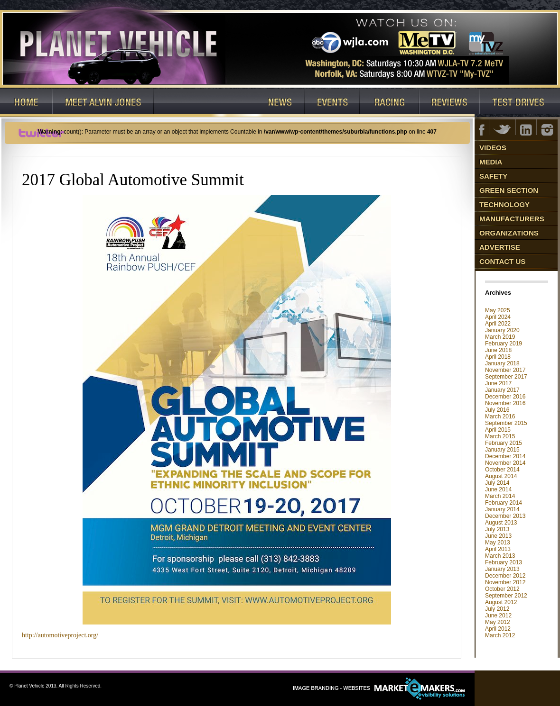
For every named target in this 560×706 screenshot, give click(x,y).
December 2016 (505, 396)
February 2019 (503, 343)
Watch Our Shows (204, 103)
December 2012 (505, 575)
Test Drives (520, 103)
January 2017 (502, 390)
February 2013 (503, 562)
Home (26, 103)
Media (490, 162)
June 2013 (498, 536)
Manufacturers (511, 219)
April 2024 (498, 317)
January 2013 (502, 569)
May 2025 (497, 310)
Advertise (499, 247)
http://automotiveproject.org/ (60, 635)
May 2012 (497, 622)
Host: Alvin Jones (103, 103)
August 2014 (501, 476)
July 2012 (497, 609)
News (280, 103)
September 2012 (506, 595)
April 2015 (498, 429)
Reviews (450, 103)
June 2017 (498, 383)
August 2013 (501, 522)
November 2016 (505, 403)
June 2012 (498, 615)
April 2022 (498, 323)
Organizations (509, 233)
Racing (390, 103)
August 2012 (501, 602)
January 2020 (502, 330)
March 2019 (500, 337)
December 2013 (505, 516)
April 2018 (498, 356)
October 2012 (502, 589)
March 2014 (500, 496)
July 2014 (497, 483)
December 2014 (505, 456)
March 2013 (500, 555)
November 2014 (505, 463)
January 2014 (502, 509)
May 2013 (497, 542)
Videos (492, 148)
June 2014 (498, 489)
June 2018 (498, 350)
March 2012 (500, 635)
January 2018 (502, 363)
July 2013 (497, 529)
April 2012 (498, 628)
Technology (504, 204)
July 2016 (497, 410)
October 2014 (502, 469)
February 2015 (503, 443)
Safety (493, 176)
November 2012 (505, 582)
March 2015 (500, 436)
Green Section (508, 190)
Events (332, 103)
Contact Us (502, 261)
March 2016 (500, 416)
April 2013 (498, 549)
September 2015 (506, 423)
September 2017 (506, 376)
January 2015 (502, 449)
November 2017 (505, 370)
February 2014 (503, 502)
